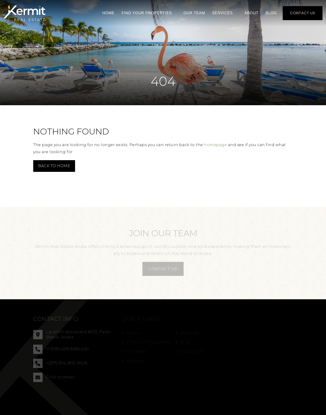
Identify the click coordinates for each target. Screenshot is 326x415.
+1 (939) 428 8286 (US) (61, 349)
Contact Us (302, 13)
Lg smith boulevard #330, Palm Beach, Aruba (71, 334)
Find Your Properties (147, 13)
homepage (215, 145)
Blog (271, 13)
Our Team (194, 13)
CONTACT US (163, 268)
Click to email (53, 377)
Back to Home (54, 166)
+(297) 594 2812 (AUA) (60, 363)
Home (108, 13)
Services (222, 13)
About (251, 13)
